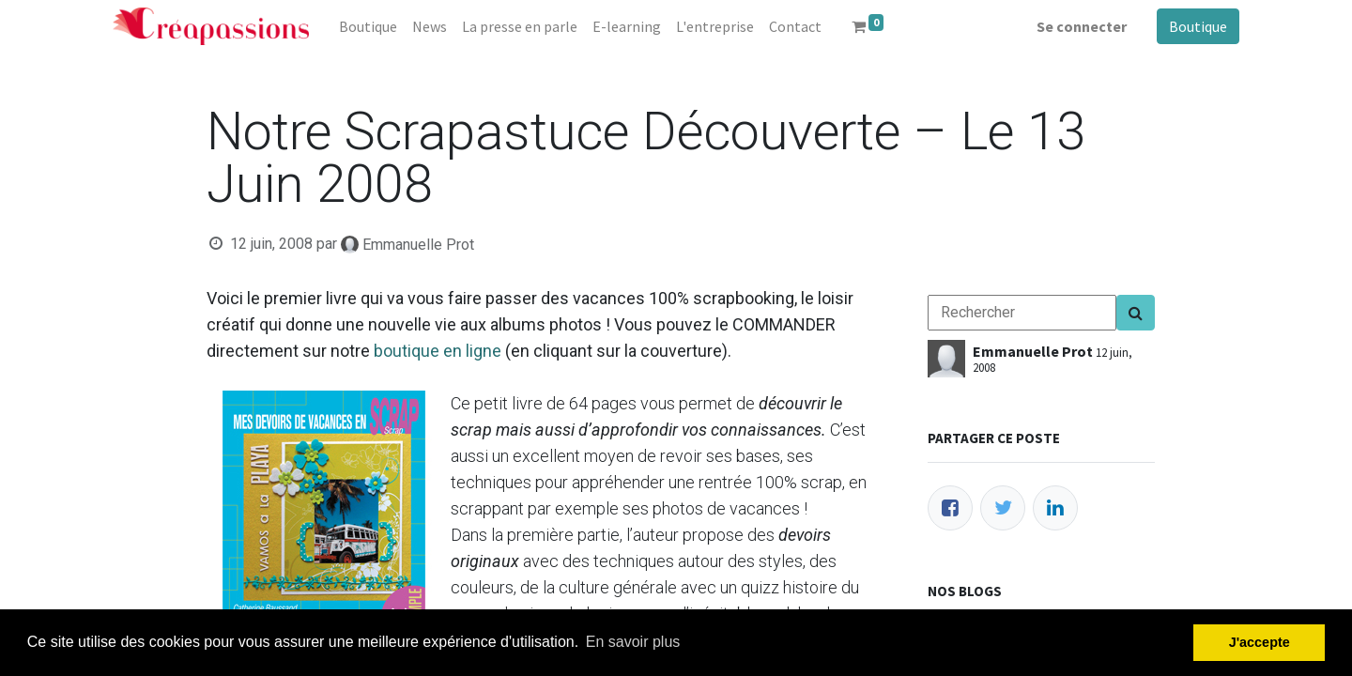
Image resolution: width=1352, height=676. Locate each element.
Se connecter (1082, 26)
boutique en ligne (437, 351)
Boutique (1198, 26)
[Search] (1135, 312)
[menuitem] (368, 26)
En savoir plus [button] (633, 642)
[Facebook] (950, 507)
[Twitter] (1002, 507)
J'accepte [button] (1259, 642)
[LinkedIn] (1055, 507)
